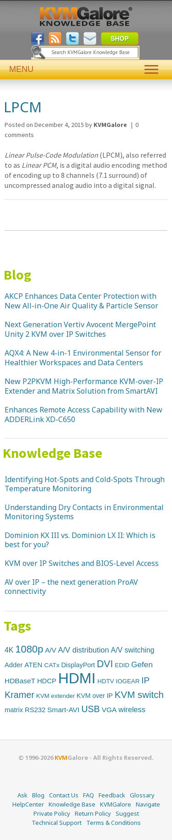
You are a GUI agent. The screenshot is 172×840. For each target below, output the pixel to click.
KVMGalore (115, 804)
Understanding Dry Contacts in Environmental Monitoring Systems (84, 512)
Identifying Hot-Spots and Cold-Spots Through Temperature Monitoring (85, 484)
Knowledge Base (52, 452)
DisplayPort (78, 665)
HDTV (105, 681)
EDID (122, 665)
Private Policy (51, 813)
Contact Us (63, 795)
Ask (22, 795)
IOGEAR (127, 681)
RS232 (35, 710)
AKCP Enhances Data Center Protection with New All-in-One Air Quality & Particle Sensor (81, 301)
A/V (50, 650)
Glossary (142, 795)
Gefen (142, 664)
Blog (17, 274)
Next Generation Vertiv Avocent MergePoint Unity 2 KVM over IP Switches (80, 329)
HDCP (46, 681)
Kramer (19, 695)
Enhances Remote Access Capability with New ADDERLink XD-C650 (83, 414)
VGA (109, 710)
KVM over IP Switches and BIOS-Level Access (82, 563)
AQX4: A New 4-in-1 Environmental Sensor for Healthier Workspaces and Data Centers (83, 358)
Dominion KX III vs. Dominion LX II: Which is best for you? (80, 540)
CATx (51, 665)
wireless (131, 709)
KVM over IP (95, 695)
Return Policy (93, 813)
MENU (86, 69)
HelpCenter (28, 804)
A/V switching (133, 650)
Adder (13, 665)
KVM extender (55, 695)
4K (9, 650)
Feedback (112, 795)
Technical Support (57, 822)
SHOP (120, 38)
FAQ (88, 795)
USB (90, 709)
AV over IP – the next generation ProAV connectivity (71, 586)
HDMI (77, 678)
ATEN (33, 665)
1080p (29, 649)
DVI (105, 664)
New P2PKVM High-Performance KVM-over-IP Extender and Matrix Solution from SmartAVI (84, 386)
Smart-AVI (63, 710)
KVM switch (139, 694)
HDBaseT (20, 681)
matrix (14, 710)
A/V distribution (83, 650)
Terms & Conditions (113, 822)
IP (145, 680)
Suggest (127, 813)
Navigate (148, 804)
